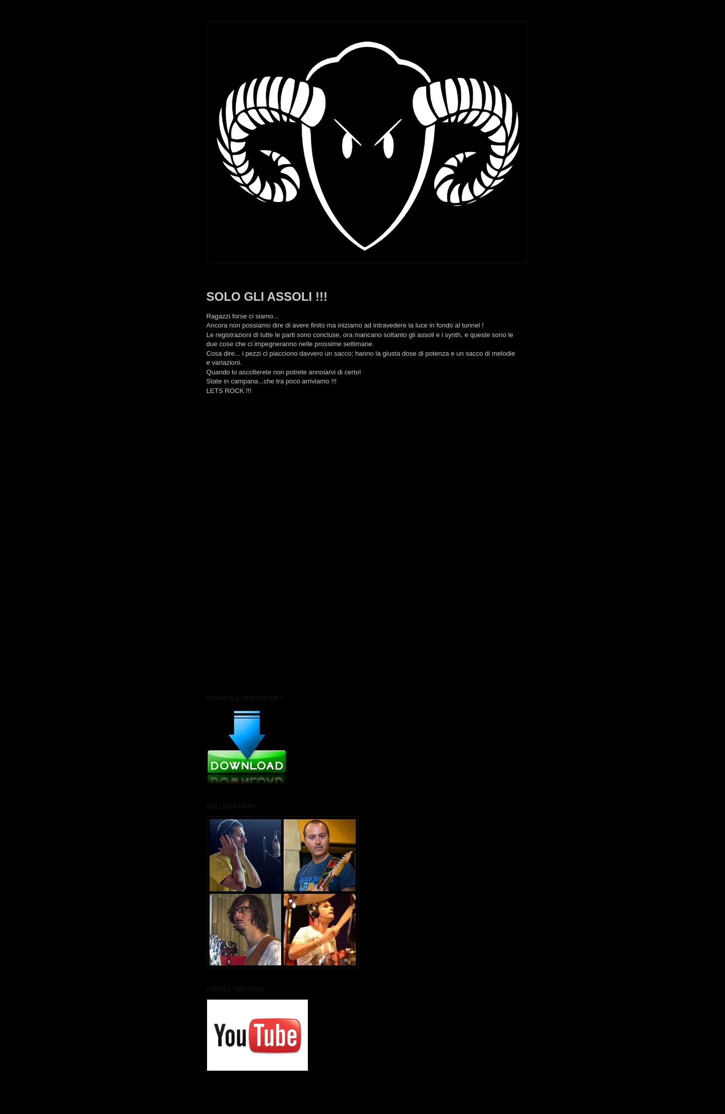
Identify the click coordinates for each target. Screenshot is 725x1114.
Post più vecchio (494, 445)
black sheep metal (257, 421)
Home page (362, 445)
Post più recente (231, 445)
